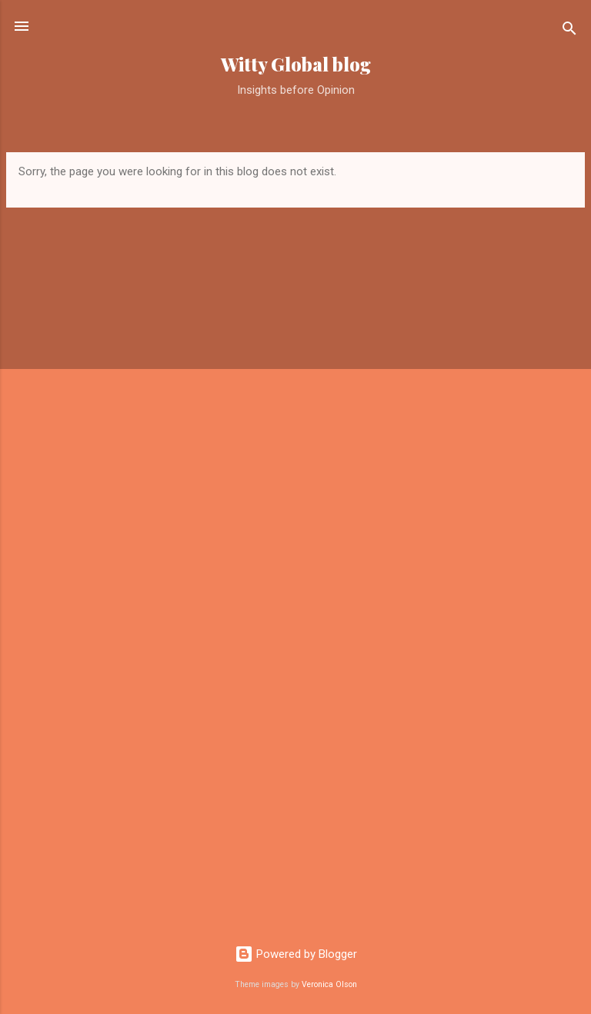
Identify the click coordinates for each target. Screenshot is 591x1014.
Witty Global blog (296, 64)
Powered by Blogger (296, 954)
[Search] (569, 31)
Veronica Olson (329, 984)
